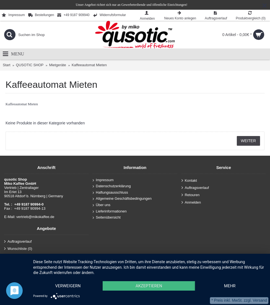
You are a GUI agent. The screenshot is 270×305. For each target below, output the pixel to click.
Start (6, 65)
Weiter (248, 141)
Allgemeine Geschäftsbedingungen (122, 198)
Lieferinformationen (109, 211)
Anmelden (191, 202)
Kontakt (189, 180)
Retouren (190, 195)
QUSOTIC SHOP (30, 65)
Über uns (101, 205)
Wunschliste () (18, 249)
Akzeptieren (149, 285)
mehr (230, 285)
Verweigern (68, 285)
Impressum (103, 180)
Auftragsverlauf (195, 188)
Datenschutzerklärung (112, 186)
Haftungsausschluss (110, 192)
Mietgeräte (57, 65)
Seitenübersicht (107, 217)
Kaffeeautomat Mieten (89, 65)
